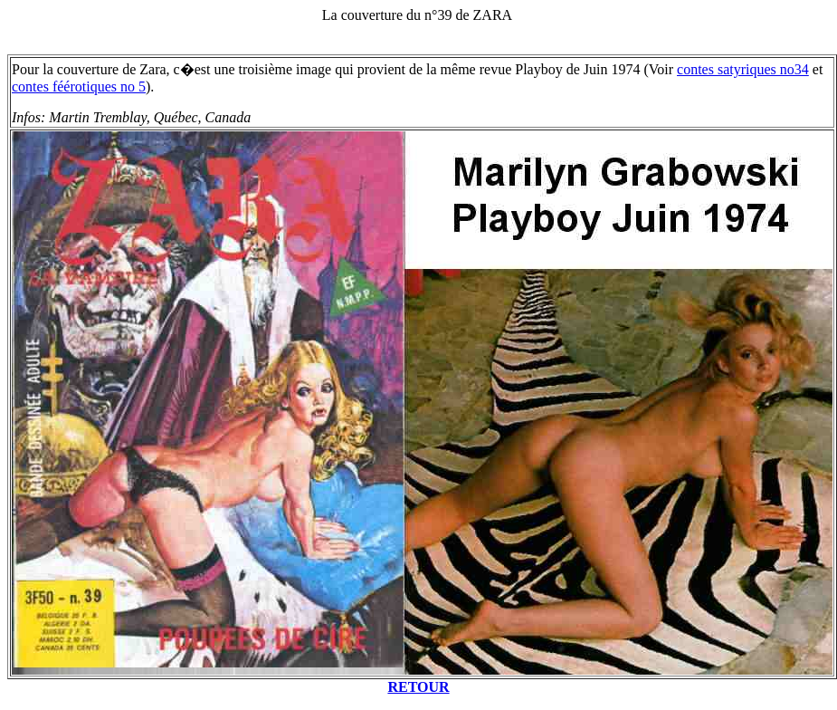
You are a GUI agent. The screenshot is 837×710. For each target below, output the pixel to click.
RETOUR (418, 687)
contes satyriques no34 (743, 69)
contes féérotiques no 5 (79, 86)
